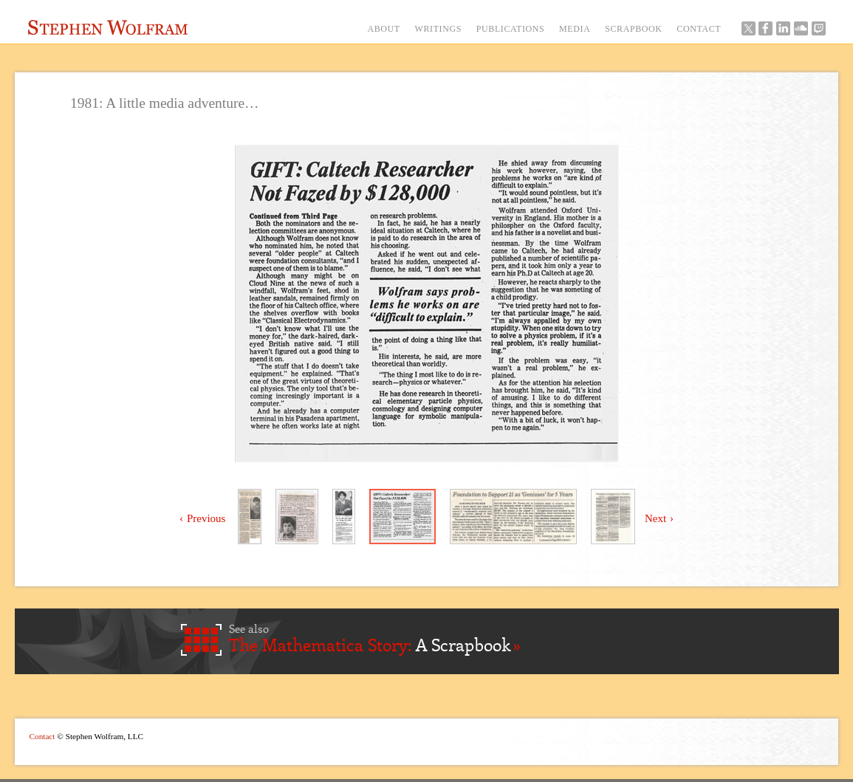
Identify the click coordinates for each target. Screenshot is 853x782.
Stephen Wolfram (108, 27)
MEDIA (574, 29)
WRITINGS (438, 29)
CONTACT (698, 29)
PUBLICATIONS (510, 29)
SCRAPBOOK (633, 29)
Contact (42, 736)
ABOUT (383, 29)
